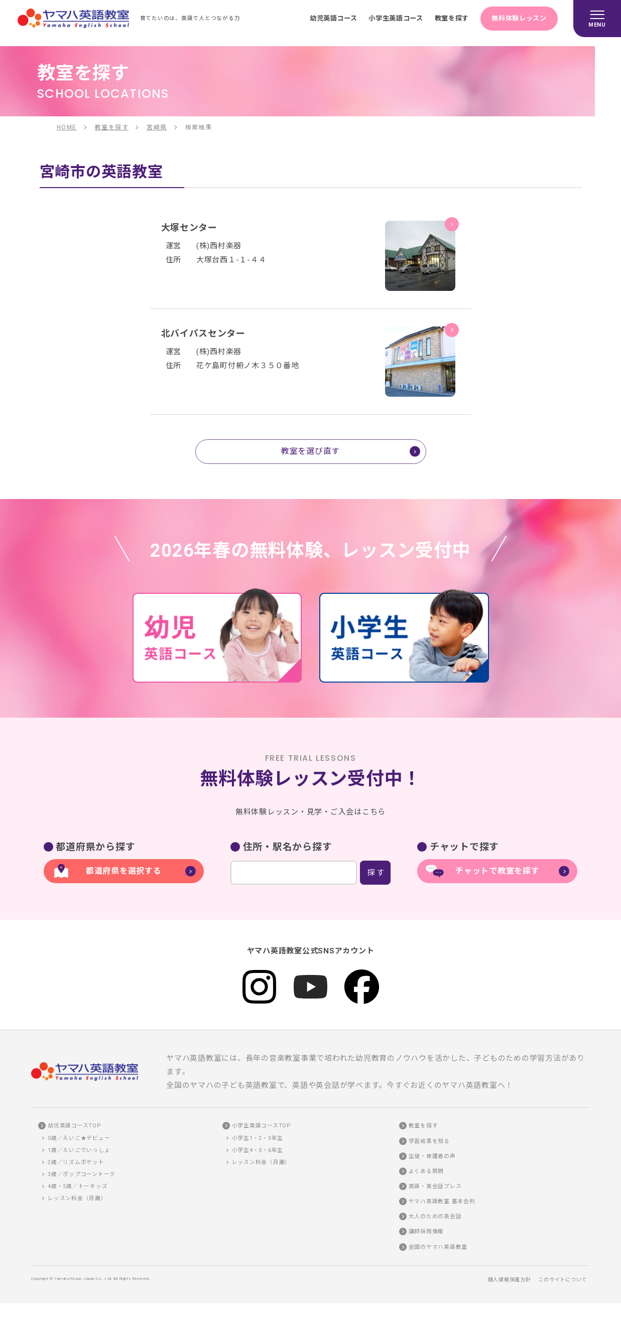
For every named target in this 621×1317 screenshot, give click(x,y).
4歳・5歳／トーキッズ (77, 1186)
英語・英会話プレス (435, 1186)
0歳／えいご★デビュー (79, 1138)
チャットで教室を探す (497, 871)
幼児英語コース (332, 18)
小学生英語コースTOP (261, 1125)
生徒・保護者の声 (432, 1156)
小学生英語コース (394, 18)
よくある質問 (426, 1171)
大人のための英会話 (435, 1216)
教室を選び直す (310, 451)
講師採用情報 (426, 1231)
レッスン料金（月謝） (77, 1198)
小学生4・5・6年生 (258, 1150)
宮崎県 (157, 127)
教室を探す (451, 18)
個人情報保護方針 (509, 1279)
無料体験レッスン (519, 18)
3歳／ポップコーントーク (81, 1174)
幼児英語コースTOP (74, 1125)
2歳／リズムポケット (76, 1162)
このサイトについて (562, 1279)
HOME (67, 127)
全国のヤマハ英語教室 (438, 1247)
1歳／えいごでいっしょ (79, 1150)
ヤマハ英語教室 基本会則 (442, 1201)
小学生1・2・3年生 (258, 1138)
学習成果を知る (429, 1141)
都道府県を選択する (124, 871)
